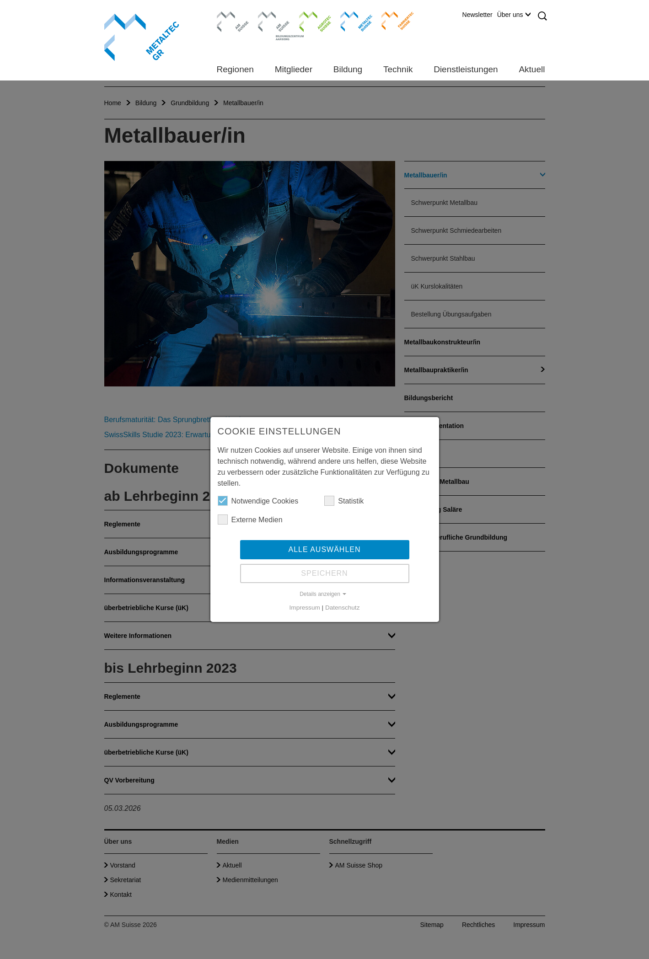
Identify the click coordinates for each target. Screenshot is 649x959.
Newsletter (477, 14)
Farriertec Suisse (393, 20)
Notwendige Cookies (258, 501)
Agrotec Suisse (308, 20)
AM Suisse (230, 16)
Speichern (324, 573)
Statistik (344, 501)
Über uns (514, 14)
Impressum (305, 607)
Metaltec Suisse (350, 20)
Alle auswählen (324, 549)
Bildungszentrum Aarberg (274, 20)
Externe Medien (250, 519)
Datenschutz (342, 607)
